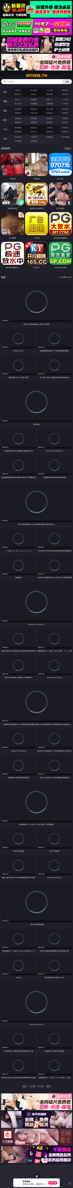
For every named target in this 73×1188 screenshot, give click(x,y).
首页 (24, 1086)
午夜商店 (33, 137)
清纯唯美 (33, 122)
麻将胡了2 (18, 94)
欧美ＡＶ (49, 99)
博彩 (5, 92)
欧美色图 (49, 118)
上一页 (32, 1086)
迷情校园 (18, 131)
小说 (5, 129)
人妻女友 (49, 128)
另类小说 (33, 131)
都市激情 (18, 128)
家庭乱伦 (33, 128)
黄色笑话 (49, 131)
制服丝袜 (18, 113)
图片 (5, 120)
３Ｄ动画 (65, 99)
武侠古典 (65, 128)
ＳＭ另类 (65, 103)
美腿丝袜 (18, 122)
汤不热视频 (65, 137)
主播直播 (49, 103)
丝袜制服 (33, 103)
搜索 (67, 81)
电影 (5, 110)
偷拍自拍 (33, 109)
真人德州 (33, 90)
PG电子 (18, 90)
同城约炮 (18, 137)
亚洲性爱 (18, 109)
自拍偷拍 (33, 99)
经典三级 (33, 113)
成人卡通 (49, 109)
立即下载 (53, 1183)
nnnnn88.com (36, 75)
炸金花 (33, 94)
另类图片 (65, 122)
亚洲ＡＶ (18, 99)
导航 (5, 138)
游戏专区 (65, 90)
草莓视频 (49, 137)
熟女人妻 (18, 103)
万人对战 (49, 90)
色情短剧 (33, 141)
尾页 (48, 1086)
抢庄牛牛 (65, 94)
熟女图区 (49, 122)
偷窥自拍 (18, 118)
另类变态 (65, 113)
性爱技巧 (65, 131)
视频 (5, 101)
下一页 (40, 1086)
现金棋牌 (49, 94)
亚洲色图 (33, 118)
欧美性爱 (65, 109)
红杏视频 (18, 141)
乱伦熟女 (49, 113)
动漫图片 (65, 118)
